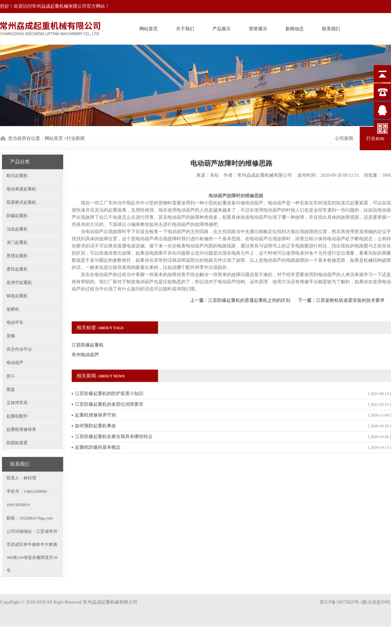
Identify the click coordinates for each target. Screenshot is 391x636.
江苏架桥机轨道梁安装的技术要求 (350, 287)
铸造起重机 (17, 283)
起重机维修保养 (21, 416)
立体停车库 (17, 390)
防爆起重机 (17, 203)
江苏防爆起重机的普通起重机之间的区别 (249, 287)
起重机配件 (17, 403)
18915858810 (18, 492)
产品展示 (221, 27)
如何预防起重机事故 (95, 413)
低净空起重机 (19, 269)
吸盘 (11, 376)
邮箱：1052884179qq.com (30, 505)
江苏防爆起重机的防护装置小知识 (109, 381)
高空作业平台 (19, 336)
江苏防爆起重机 (88, 332)
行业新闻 (75, 137)
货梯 (11, 323)
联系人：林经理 (21, 465)
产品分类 (20, 149)
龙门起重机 (17, 229)
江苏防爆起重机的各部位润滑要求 (109, 391)
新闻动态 (294, 27)
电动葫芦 (15, 350)
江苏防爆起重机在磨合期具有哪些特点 (113, 424)
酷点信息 (372, 595)
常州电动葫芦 (85, 342)
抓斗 (11, 363)
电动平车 (15, 310)
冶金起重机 (17, 216)
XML (386, 595)
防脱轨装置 (17, 430)
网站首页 (148, 27)
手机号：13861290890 (27, 478)
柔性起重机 (17, 256)
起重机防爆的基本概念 (98, 434)
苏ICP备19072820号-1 (341, 595)
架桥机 (13, 296)
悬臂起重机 (17, 243)
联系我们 (331, 27)
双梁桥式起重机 (21, 189)
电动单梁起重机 (21, 176)
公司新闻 (344, 137)
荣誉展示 (258, 27)
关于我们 (185, 27)
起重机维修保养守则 (95, 402)
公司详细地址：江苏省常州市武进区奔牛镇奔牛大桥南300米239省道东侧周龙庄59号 (32, 538)
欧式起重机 (17, 163)
